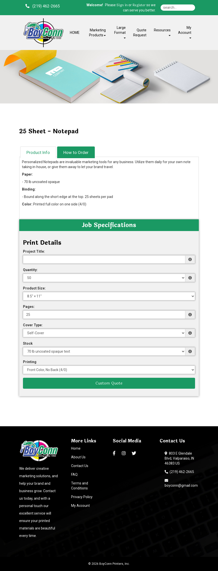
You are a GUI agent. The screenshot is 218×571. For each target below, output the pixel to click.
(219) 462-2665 (179, 472)
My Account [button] (184, 32)
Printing (29, 362)
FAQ (74, 474)
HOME (75, 33)
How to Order (76, 152)
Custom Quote (109, 383)
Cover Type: (33, 325)
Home (76, 448)
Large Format (120, 32)
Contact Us (79, 466)
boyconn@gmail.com (181, 482)
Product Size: (34, 288)
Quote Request (139, 32)
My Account (80, 506)
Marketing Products (97, 32)
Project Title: (34, 251)
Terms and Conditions (79, 485)
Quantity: (30, 270)
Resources (162, 32)
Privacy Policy (82, 497)
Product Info (38, 152)
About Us (78, 457)
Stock (28, 343)
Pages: (29, 307)
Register (139, 5)
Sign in (122, 5)
